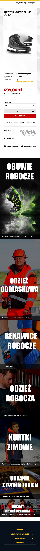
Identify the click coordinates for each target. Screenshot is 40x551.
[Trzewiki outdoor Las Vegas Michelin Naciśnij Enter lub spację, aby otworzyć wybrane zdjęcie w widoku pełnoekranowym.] (20, 42)
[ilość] (17, 111)
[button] (11, 146)
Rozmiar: (7, 102)
